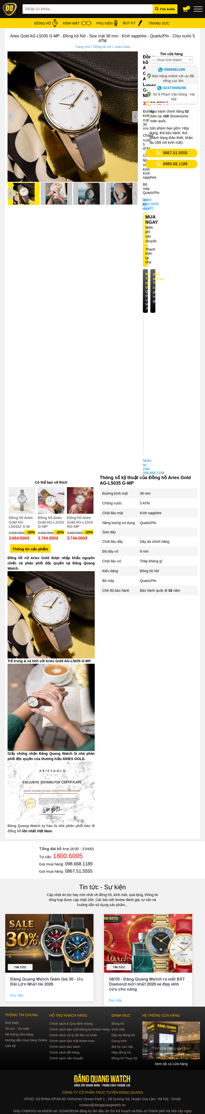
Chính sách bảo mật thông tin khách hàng (79, 1029)
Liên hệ (10, 1046)
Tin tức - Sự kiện (102, 886)
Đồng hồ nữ (102, 47)
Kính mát (118, 1029)
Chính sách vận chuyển (66, 1058)
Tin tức (20, 967)
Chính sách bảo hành (64, 1047)
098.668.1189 (78, 863)
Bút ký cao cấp (122, 1047)
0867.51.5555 (78, 871)
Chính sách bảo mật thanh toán (72, 1041)
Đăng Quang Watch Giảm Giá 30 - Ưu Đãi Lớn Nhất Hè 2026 (46, 981)
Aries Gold (122, 47)
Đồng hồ (118, 1023)
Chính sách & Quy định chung (71, 1023)
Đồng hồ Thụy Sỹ (124, 1058)
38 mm (145, 493)
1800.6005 (68, 855)
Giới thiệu (12, 1023)
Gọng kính (119, 1041)
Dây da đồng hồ (123, 1035)
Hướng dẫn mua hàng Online (26, 1040)
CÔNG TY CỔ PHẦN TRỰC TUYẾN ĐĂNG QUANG (102, 1092)
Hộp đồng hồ (121, 1052)
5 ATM (145, 503)
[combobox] (171, 59)
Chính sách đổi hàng (64, 1052)
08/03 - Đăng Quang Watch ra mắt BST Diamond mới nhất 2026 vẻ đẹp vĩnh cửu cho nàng (147, 984)
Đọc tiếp (17, 995)
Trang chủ (82, 47)
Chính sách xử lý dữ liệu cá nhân (73, 1035)
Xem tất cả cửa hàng (171, 1064)
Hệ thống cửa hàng (19, 1034)
